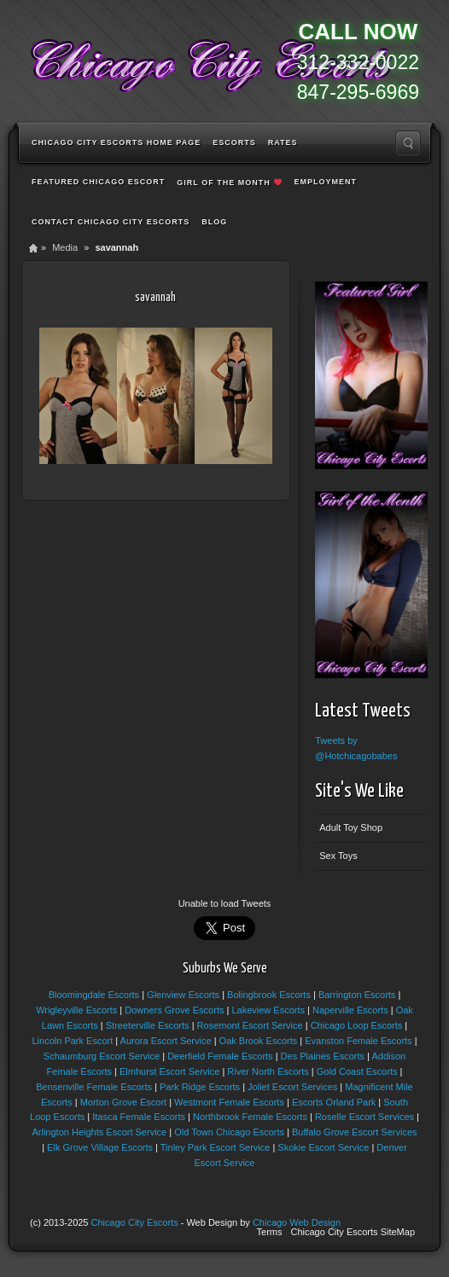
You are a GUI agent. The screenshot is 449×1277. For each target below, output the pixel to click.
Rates (283, 142)
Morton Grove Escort (123, 1102)
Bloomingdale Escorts (94, 995)
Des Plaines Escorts (322, 1056)
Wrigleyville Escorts (76, 1010)
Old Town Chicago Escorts (229, 1132)
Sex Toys (338, 855)
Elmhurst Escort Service (169, 1071)
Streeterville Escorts (148, 1025)
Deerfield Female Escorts (220, 1056)
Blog (214, 222)
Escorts (234, 142)
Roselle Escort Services (364, 1117)
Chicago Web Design (297, 1222)
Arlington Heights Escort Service (99, 1132)
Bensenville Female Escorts (94, 1087)
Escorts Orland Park (334, 1102)
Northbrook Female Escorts (250, 1117)
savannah (155, 297)
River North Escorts (267, 1071)
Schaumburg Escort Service (102, 1056)
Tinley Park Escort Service (215, 1147)
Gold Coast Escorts (357, 1071)
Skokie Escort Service (323, 1147)
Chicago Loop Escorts (357, 1025)
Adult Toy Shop (350, 827)
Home (33, 247)
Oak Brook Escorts (258, 1041)
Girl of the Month (229, 182)
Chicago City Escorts (134, 1222)
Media (65, 247)
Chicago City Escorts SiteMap (353, 1232)
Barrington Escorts (356, 995)
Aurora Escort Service (166, 1041)
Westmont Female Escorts (229, 1102)
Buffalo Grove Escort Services (354, 1132)
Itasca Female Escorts (138, 1117)
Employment (325, 181)
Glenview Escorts (183, 995)
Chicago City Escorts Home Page (116, 142)
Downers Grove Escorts (174, 1010)
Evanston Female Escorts (358, 1041)
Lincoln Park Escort (72, 1041)
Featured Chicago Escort (98, 181)
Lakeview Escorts (268, 1010)
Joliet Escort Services (292, 1087)
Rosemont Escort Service (250, 1025)
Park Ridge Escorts (200, 1087)
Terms (270, 1232)
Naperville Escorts (350, 1010)
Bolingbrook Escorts (269, 995)
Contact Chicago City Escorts (111, 222)
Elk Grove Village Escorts (100, 1147)
